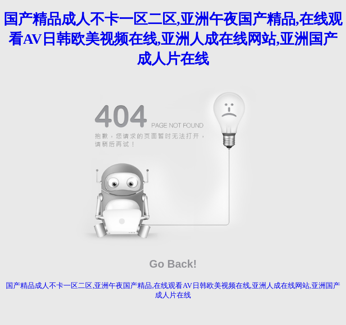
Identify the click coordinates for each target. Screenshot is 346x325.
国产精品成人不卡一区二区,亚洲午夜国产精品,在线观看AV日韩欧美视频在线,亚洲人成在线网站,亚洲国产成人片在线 (173, 39)
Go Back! (172, 264)
